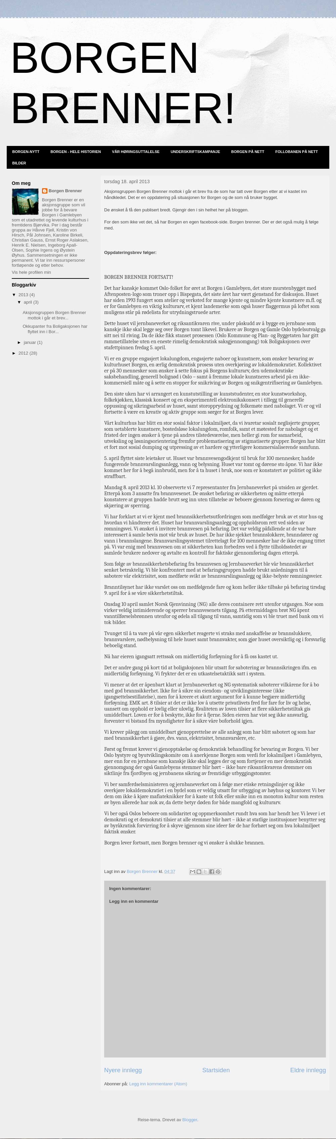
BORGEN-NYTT (26, 152)
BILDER (19, 163)
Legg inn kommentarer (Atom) (158, 1083)
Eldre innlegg (308, 1070)
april (28, 302)
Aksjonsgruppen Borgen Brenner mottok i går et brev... (54, 315)
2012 (24, 353)
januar (30, 342)
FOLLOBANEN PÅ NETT (296, 152)
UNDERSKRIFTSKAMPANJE (195, 152)
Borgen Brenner (65, 190)
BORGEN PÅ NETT (247, 152)
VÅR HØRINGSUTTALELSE (136, 152)
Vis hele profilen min (31, 272)
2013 (24, 294)
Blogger (189, 1119)
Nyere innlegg (123, 1070)
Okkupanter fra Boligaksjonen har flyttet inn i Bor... (55, 329)
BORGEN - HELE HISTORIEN (75, 152)
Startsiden (216, 1070)
